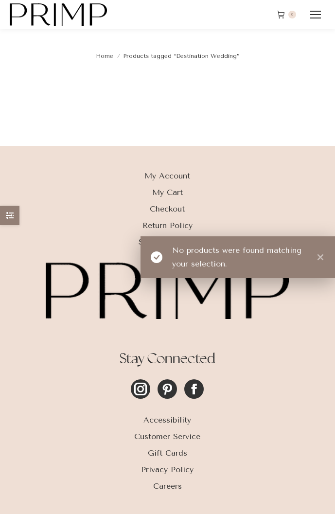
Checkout (167, 208)
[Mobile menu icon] (315, 14)
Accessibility (167, 420)
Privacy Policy (167, 469)
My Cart (167, 192)
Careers (167, 486)
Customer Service (167, 436)
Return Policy (167, 225)
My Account (167, 175)
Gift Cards (167, 453)
